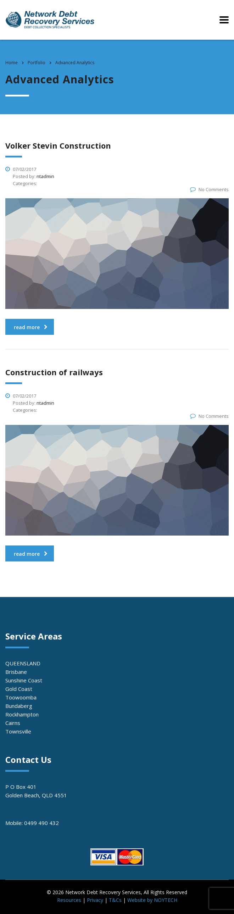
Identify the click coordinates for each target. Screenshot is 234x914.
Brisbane (16, 671)
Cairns (12, 722)
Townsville (18, 731)
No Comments (209, 189)
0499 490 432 (41, 822)
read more (31, 327)
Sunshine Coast (23, 680)
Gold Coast (18, 688)
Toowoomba (21, 697)
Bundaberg (18, 705)
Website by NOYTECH (152, 900)
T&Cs (115, 900)
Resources (69, 900)
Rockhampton (22, 714)
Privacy (95, 900)
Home (11, 63)
